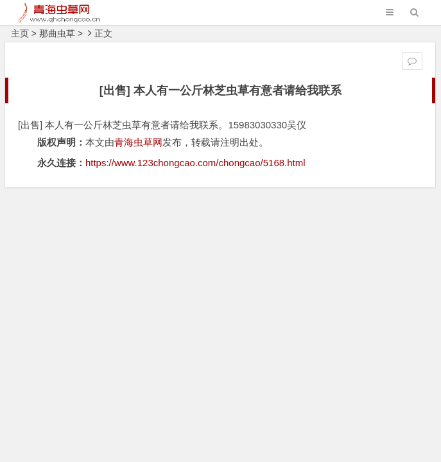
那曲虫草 (57, 33)
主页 (20, 33)
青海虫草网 (138, 142)
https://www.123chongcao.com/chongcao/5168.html (195, 162)
